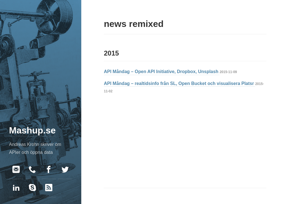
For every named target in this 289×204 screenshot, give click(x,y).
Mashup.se (32, 130)
